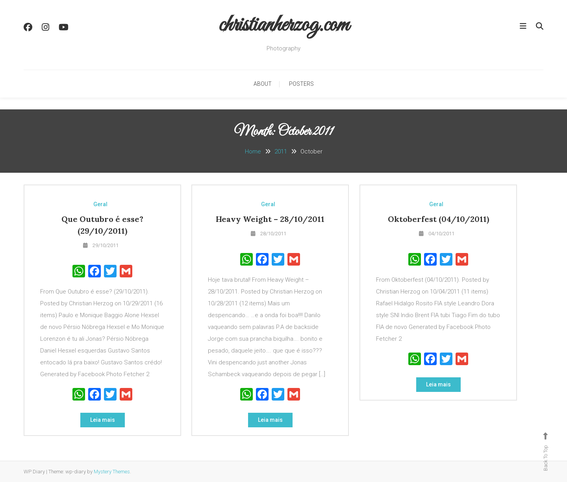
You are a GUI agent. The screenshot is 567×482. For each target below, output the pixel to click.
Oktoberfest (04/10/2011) (438, 219)
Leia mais (102, 420)
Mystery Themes (112, 472)
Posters (301, 84)
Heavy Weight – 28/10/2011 (270, 219)
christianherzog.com (284, 25)
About (263, 84)
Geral (100, 204)
